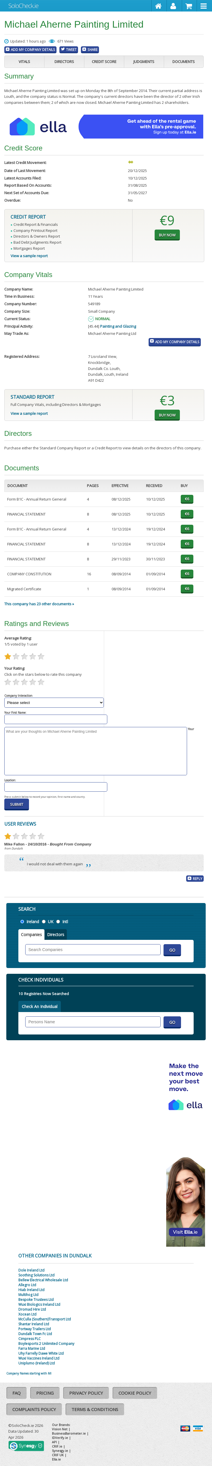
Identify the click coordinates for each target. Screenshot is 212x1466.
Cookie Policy (134, 1393)
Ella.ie (56, 1459)
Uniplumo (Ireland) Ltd (36, 1363)
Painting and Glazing (118, 326)
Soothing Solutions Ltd (36, 1275)
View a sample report (29, 255)
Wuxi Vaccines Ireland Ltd (38, 1358)
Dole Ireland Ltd (31, 1270)
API (54, 1442)
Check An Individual (39, 1006)
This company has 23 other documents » (39, 603)
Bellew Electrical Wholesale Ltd (43, 1280)
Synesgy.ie (60, 1450)
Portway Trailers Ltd (34, 1328)
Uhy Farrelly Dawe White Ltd (41, 1353)
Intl (65, 921)
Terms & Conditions (94, 1409)
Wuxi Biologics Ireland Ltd (39, 1304)
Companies (31, 934)
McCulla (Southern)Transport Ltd (44, 1319)
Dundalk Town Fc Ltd (35, 1333)
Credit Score (104, 61)
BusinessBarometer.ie (69, 1433)
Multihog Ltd (28, 1294)
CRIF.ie (57, 1446)
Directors (64, 61)
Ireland (32, 921)
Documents (183, 61)
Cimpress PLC (29, 1338)
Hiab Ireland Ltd (31, 1289)
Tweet (71, 49)
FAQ (16, 1393)
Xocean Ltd (27, 1314)
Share (92, 49)
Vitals (24, 61)
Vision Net (59, 1429)
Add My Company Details (33, 49)
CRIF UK (58, 1455)
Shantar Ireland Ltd (33, 1324)
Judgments (143, 61)
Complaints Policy (34, 1409)
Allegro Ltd (27, 1284)
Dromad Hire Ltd (32, 1309)
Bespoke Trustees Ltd (36, 1299)
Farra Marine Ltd (31, 1348)
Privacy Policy (86, 1393)
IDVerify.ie (60, 1438)
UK (50, 921)
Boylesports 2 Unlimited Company (46, 1343)
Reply (197, 878)
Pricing (45, 1393)
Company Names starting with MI (28, 1373)
